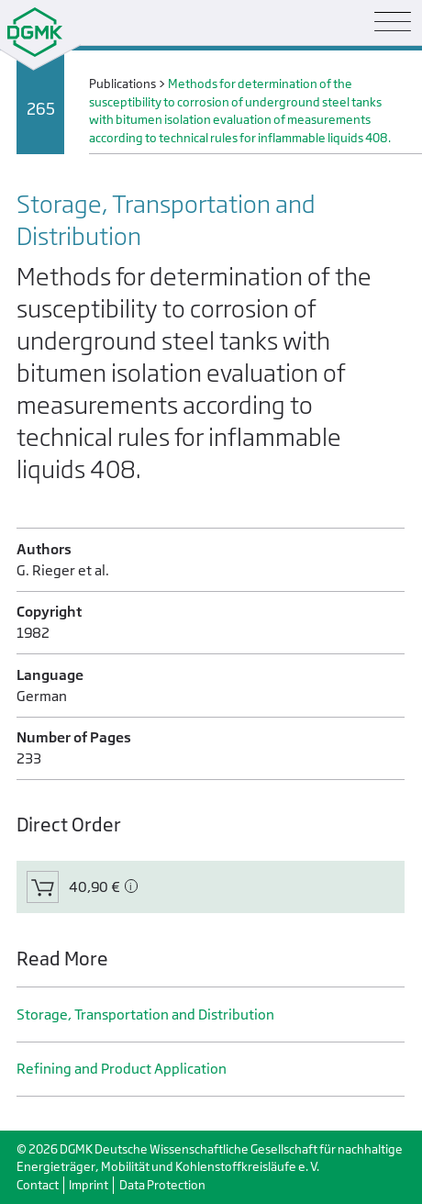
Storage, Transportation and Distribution (145, 1014)
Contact (38, 1185)
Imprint (88, 1185)
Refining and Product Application (122, 1068)
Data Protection (162, 1185)
